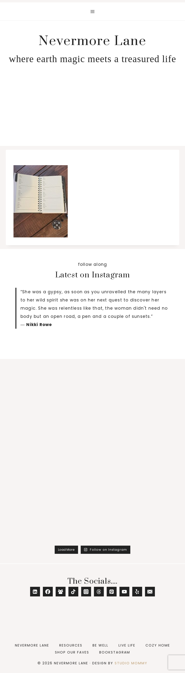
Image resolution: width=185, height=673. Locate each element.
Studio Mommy (131, 663)
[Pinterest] (112, 592)
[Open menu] (92, 11)
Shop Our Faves (72, 652)
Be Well (100, 645)
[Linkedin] (35, 592)
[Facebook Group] (61, 592)
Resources (70, 645)
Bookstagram (114, 652)
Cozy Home (157, 645)
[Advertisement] (92, 110)
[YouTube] (124, 592)
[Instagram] (86, 592)
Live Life (127, 645)
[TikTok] (73, 592)
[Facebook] (48, 592)
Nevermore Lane (32, 645)
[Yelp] (137, 592)
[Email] (150, 592)
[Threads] (99, 592)
